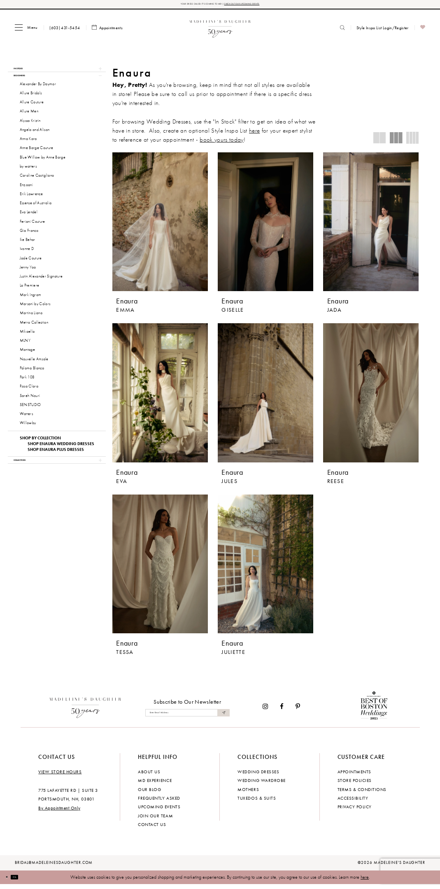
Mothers (248, 793)
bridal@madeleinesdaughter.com (54, 867)
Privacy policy (355, 811)
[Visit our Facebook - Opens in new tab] (281, 710)
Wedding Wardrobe (261, 785)
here (365, 881)
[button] (26, 30)
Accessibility (353, 802)
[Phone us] (65, 30)
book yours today (221, 142)
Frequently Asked (159, 802)
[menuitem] (26, 30)
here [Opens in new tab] (254, 133)
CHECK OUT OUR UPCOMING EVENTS (263, 5)
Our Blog (149, 793)
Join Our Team (155, 820)
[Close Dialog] (10, 882)
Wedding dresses (258, 776)
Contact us (152, 829)
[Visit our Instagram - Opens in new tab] (265, 710)
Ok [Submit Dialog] (24, 881)
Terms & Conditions (362, 793)
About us (149, 776)
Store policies (355, 785)
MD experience (155, 785)
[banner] (220, 30)
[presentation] (160, 224)
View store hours (59, 776)
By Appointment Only (59, 812)
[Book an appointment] (107, 30)
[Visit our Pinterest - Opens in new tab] (297, 710)
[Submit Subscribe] (222, 717)
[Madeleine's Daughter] (85, 710)
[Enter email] (187, 717)
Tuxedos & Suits (256, 802)
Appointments (354, 776)
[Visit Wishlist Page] (422, 30)
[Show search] (342, 30)
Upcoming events (159, 811)
